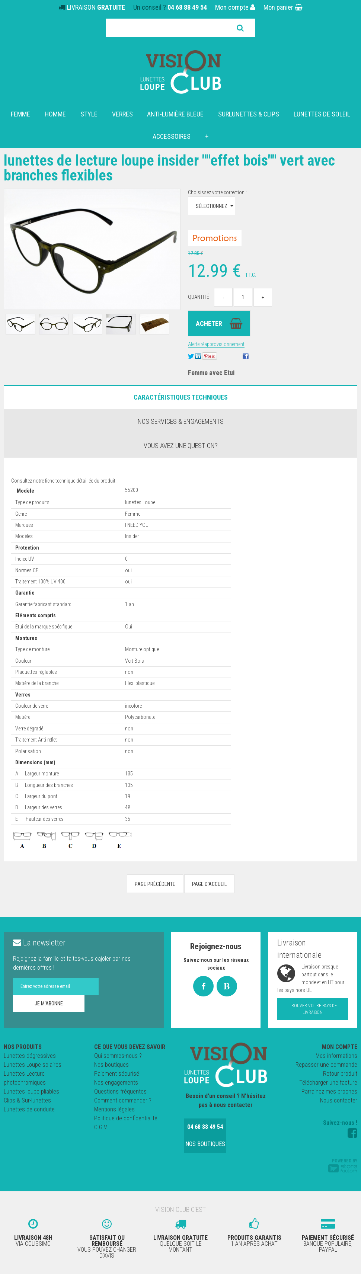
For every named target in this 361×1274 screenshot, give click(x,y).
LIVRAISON (96, 7)
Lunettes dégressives (30, 1055)
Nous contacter (338, 1100)
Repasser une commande (326, 1064)
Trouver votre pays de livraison (313, 1009)
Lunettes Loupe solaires (32, 1064)
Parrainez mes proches (329, 1091)
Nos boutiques (111, 1064)
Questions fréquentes (120, 1091)
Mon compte (235, 7)
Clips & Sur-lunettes (27, 1100)
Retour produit (340, 1073)
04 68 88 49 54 (187, 7)
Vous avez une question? (181, 445)
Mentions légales (114, 1109)
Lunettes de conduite (29, 1109)
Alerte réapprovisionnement (216, 344)
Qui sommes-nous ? (118, 1055)
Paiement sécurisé (116, 1073)
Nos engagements (116, 1082)
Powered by (342, 1165)
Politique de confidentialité (125, 1118)
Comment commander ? (122, 1100)
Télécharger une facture (328, 1082)
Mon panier (283, 7)
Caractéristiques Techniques (181, 397)
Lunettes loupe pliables (31, 1091)
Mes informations (336, 1055)
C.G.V (100, 1127)
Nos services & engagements (181, 421)
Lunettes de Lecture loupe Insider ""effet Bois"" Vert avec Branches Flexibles (169, 168)
